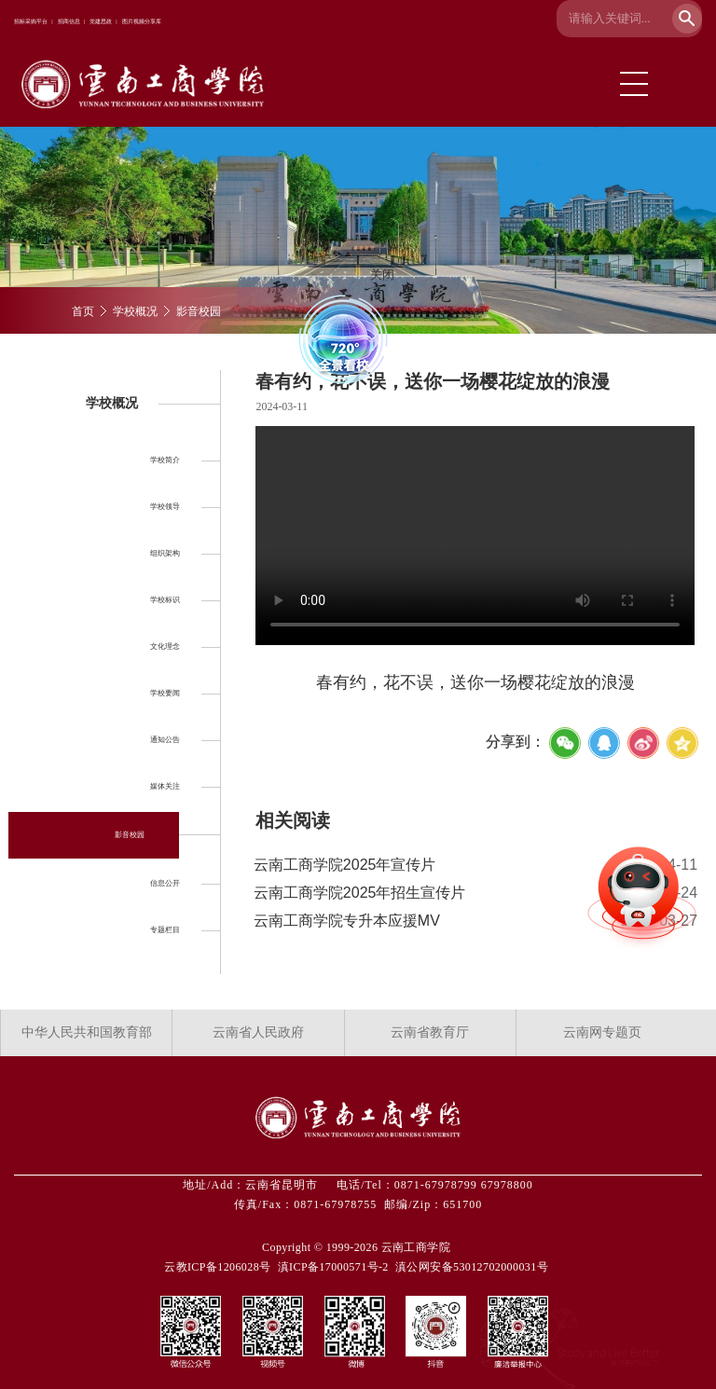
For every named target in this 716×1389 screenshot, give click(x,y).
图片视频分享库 (141, 21)
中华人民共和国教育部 (86, 1032)
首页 (83, 311)
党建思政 (101, 21)
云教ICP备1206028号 (217, 1266)
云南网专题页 (602, 1032)
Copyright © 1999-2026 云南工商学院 (356, 1247)
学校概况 (135, 311)
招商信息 (69, 21)
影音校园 (198, 311)
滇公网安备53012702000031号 (471, 1266)
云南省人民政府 (258, 1032)
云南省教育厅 (430, 1032)
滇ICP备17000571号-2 (333, 1266)
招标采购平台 (31, 21)
